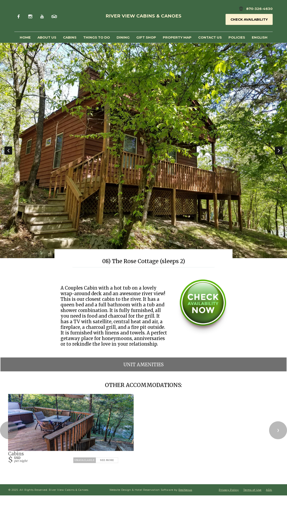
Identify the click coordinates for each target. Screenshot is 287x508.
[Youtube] (42, 15)
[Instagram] (31, 15)
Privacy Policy (229, 489)
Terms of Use (252, 489)
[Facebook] (19, 15)
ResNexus (185, 489)
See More (107, 460)
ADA (269, 489)
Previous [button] (8, 150)
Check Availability (249, 19)
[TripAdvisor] (54, 15)
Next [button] (279, 150)
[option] (143, 150)
